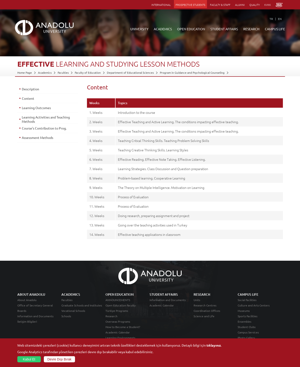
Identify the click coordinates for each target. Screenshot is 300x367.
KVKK (267, 5)
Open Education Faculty (120, 305)
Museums (244, 311)
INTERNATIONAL (161, 5)
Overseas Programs (117, 321)
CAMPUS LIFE (275, 29)
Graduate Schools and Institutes (81, 305)
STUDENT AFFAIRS (224, 29)
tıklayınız (213, 345)
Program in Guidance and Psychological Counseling (192, 72)
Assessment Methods (37, 137)
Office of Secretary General (35, 305)
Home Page (24, 72)
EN (280, 19)
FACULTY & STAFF (220, 5)
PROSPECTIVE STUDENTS (190, 5)
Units (197, 300)
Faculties (63, 72)
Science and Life (204, 316)
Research (111, 316)
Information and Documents (35, 316)
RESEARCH (251, 29)
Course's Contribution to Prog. (44, 128)
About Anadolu (27, 300)
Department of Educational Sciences (130, 72)
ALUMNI (240, 5)
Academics (45, 72)
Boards (21, 311)
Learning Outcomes (36, 108)
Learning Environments (120, 338)
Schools (66, 316)
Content (28, 98)
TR (271, 19)
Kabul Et (29, 359)
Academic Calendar (117, 332)
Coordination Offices (207, 311)
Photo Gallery (246, 338)
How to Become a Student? (122, 327)
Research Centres (205, 305)
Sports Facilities (247, 316)
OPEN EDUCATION (191, 29)
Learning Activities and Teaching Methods (46, 119)
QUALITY (254, 5)
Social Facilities (247, 300)
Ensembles (244, 321)
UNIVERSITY (139, 29)
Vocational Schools (73, 311)
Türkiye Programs (116, 311)
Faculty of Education (88, 72)
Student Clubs (246, 327)
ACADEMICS (163, 29)
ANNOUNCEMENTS (117, 300)
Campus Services (248, 332)
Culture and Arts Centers (254, 305)
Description (30, 89)
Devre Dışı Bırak (59, 359)
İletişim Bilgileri (27, 321)
